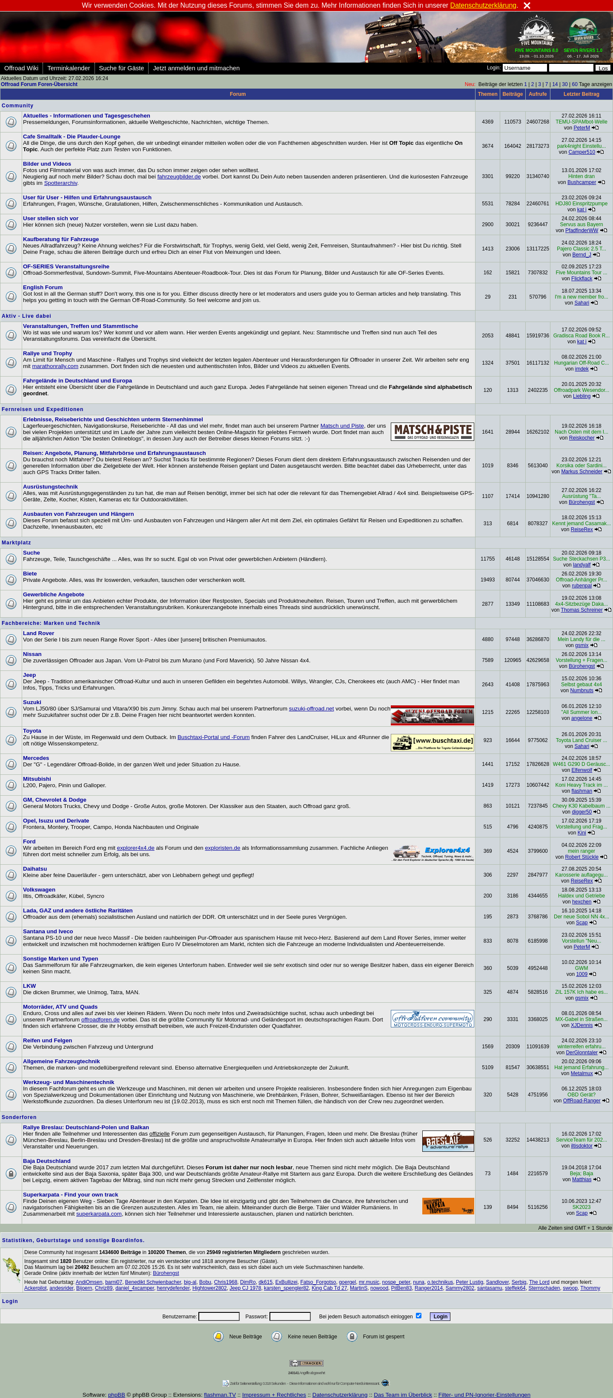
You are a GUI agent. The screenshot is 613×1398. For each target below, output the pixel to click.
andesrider (61, 1288)
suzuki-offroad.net (311, 708)
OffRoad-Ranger (582, 1101)
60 (574, 84)
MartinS (358, 1288)
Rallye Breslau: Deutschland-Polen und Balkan (86, 1127)
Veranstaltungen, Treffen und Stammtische (80, 326)
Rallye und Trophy (47, 353)
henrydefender (173, 1288)
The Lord (539, 1282)
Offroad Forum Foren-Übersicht (39, 84)
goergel (347, 1282)
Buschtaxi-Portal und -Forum (214, 737)
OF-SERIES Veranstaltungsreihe (66, 266)
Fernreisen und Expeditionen (42, 409)
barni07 (113, 1282)
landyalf (581, 565)
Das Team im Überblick (403, 1395)
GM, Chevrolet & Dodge (54, 800)
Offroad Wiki (21, 68)
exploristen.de (222, 848)
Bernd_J (581, 255)
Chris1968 (226, 1282)
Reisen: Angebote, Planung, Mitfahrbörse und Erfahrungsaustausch (114, 453)
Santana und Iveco (48, 931)
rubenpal (582, 586)
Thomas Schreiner (582, 610)
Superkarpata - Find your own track (70, 1194)
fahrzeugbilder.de (179, 176)
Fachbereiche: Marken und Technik (51, 623)
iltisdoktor (582, 1146)
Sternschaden (544, 1288)
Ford (29, 841)
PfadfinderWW (581, 230)
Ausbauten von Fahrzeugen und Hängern (78, 514)
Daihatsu (35, 869)
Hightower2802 (209, 1288)
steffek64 (515, 1288)
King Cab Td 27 (329, 1288)
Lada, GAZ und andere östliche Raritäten (78, 910)
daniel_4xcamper (134, 1288)
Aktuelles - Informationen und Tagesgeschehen (86, 115)
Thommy (590, 1288)
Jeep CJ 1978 (245, 1288)
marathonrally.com (55, 366)
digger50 (582, 812)
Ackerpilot (35, 1288)
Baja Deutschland (47, 1161)
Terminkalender (68, 68)
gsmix (581, 645)
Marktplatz (16, 543)
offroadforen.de (100, 1019)
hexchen (581, 902)
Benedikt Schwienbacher (153, 1282)
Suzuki (32, 702)
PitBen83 (401, 1288)
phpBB (116, 1395)
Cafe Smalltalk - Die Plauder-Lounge (71, 136)
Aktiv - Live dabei (27, 316)
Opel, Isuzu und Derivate (56, 820)
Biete (30, 573)
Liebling (581, 396)
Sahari (581, 303)
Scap (581, 923)
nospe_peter (396, 1282)
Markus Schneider (581, 472)
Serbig (519, 1282)
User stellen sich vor (50, 218)
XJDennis (582, 1025)
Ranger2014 (429, 1288)
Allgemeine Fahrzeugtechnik (61, 1061)
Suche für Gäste (121, 68)
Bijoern (84, 1288)
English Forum (43, 287)
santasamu (489, 1288)
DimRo (248, 1282)
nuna (418, 1282)
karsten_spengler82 (286, 1288)
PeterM (581, 128)
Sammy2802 (460, 1288)
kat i (582, 210)
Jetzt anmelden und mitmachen (196, 68)
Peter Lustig (469, 1282)
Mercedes (36, 758)
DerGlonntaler (582, 1053)
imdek (582, 369)
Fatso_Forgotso (318, 1282)
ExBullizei (286, 1282)
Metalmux (582, 1073)
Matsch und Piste (342, 426)
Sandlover (497, 1282)
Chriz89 (103, 1288)
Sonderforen (19, 1117)
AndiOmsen (89, 1282)
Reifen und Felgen (47, 1040)
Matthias (581, 1179)
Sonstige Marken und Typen (60, 958)
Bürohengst (582, 502)
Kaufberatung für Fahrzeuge (61, 239)
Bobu (205, 1282)
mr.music (369, 1282)
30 (564, 84)
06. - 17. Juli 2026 (583, 51)
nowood (379, 1288)
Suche (31, 552)
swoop (570, 1288)
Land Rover (38, 633)
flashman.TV (220, 1395)
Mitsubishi (37, 779)
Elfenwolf (581, 770)
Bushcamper (581, 182)
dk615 (265, 1282)
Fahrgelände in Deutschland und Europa (77, 380)
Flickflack (581, 279)
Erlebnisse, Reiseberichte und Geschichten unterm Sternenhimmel (113, 419)
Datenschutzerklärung (340, 1395)
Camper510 (581, 152)
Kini (582, 833)
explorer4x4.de (136, 848)
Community (18, 106)
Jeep (29, 675)
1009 (581, 974)
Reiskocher (582, 438)
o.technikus (440, 1282)
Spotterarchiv (60, 183)
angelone (581, 718)
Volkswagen (39, 889)
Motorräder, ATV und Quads (60, 1007)
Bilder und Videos (47, 164)
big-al (190, 1282)
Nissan (32, 654)
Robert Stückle (582, 857)
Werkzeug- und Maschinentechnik (69, 1082)
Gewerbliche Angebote (53, 594)
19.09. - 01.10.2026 (537, 51)
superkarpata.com (99, 1214)
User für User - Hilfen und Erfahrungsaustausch (87, 197)
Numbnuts (581, 690)
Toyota (32, 731)
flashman (581, 791)
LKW (29, 986)
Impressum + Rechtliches (274, 1395)
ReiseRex (582, 529)
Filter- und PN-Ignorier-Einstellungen (484, 1395)
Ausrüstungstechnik (50, 486)
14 (555, 84)
